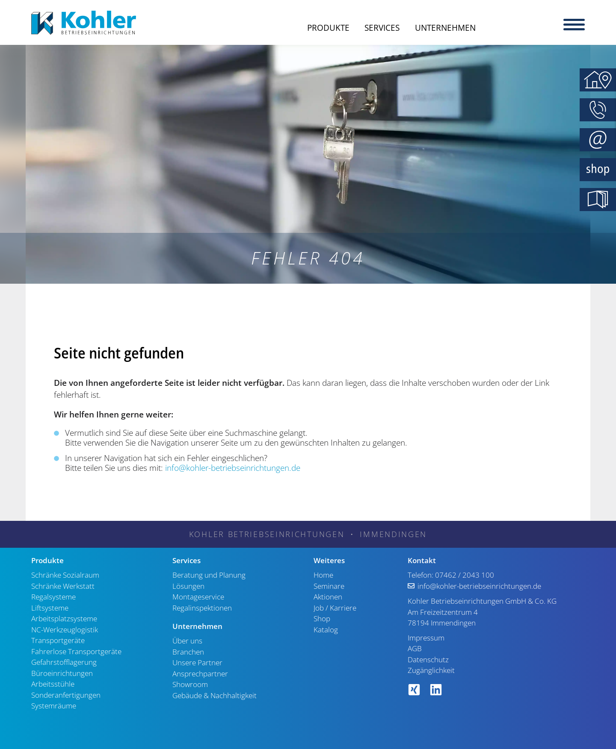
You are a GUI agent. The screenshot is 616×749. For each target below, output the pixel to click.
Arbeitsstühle (52, 684)
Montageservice (198, 597)
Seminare (329, 586)
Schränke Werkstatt (63, 586)
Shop (322, 618)
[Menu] (574, 23)
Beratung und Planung (209, 575)
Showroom (190, 684)
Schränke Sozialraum (65, 575)
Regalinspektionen (202, 608)
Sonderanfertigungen (66, 695)
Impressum (426, 638)
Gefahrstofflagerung (64, 662)
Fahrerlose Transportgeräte (76, 651)
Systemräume (53, 706)
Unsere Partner (197, 662)
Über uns (187, 641)
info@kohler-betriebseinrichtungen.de (232, 467)
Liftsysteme (49, 608)
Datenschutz (428, 659)
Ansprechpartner (200, 674)
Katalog (326, 629)
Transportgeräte (58, 640)
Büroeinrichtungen (62, 673)
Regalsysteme (53, 597)
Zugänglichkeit (431, 670)
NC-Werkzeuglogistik (64, 629)
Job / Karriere (335, 608)
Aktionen (328, 597)
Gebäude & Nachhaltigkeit (214, 695)
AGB (415, 648)
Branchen (188, 652)
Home (323, 575)
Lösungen (188, 586)
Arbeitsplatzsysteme (64, 618)
